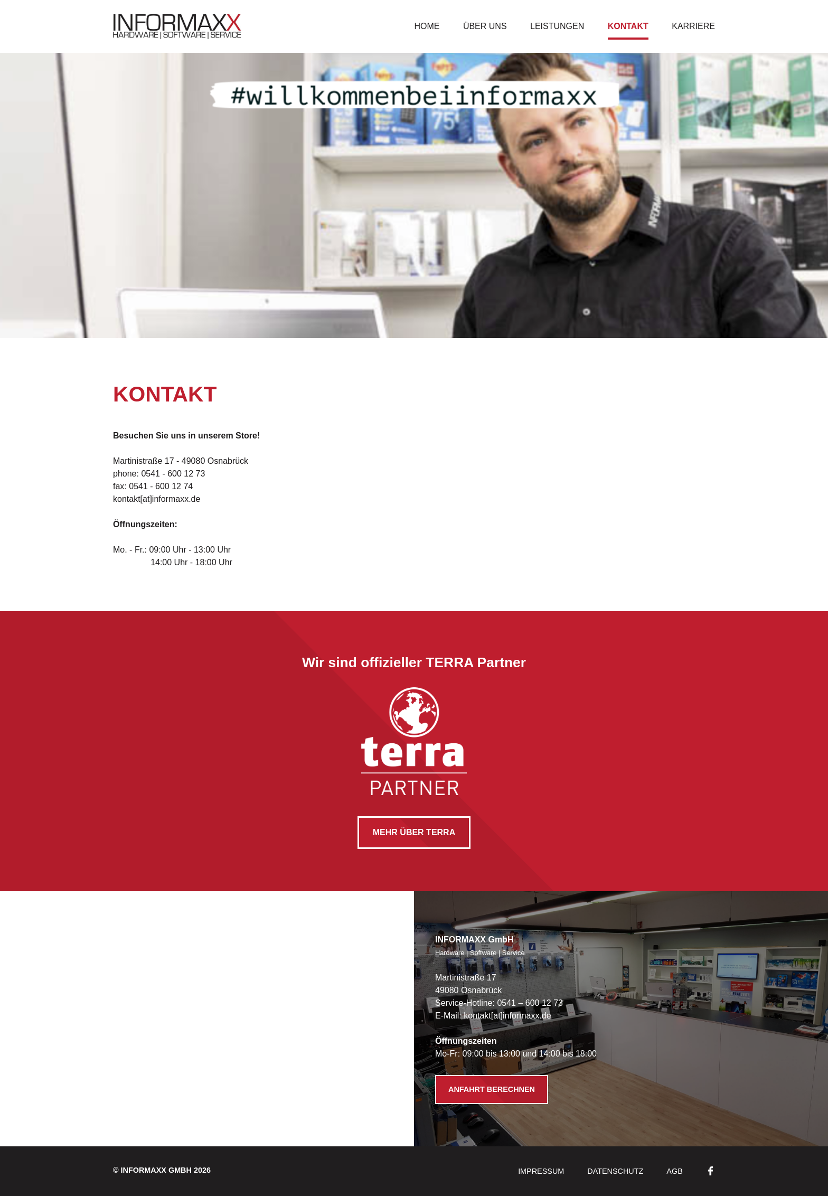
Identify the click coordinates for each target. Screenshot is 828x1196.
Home (426, 26)
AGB (674, 1171)
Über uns (485, 26)
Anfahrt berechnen (491, 1089)
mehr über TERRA (414, 832)
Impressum (541, 1171)
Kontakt (628, 26)
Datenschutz (615, 1171)
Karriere (693, 26)
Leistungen (557, 26)
